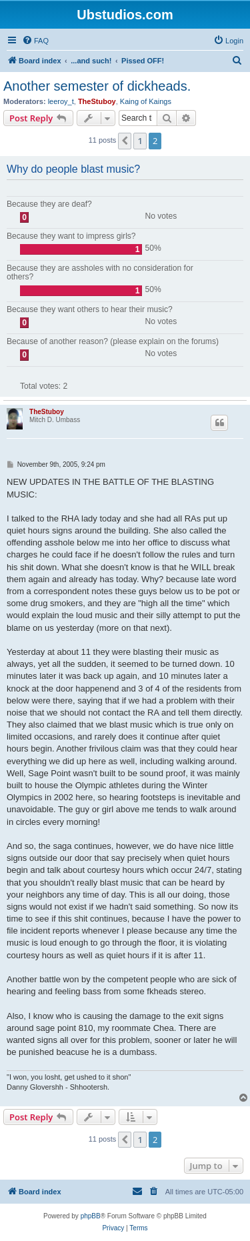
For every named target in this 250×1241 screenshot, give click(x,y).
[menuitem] (35, 41)
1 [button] (139, 141)
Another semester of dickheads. (97, 86)
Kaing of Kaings (145, 101)
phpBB (91, 1216)
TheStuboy (97, 101)
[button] (124, 141)
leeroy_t (61, 101)
